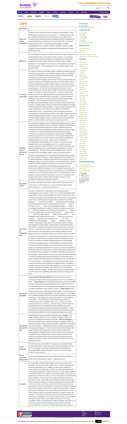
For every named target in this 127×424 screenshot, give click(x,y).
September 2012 (84, 137)
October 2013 (83, 118)
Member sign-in (104, 12)
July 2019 (82, 72)
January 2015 (83, 102)
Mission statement (98, 412)
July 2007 (82, 157)
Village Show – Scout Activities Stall (89, 56)
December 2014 (84, 104)
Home (20, 12)
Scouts (55, 12)
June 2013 (82, 124)
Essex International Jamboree (87, 166)
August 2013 (83, 120)
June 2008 (82, 149)
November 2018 (84, 77)
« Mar (80, 183)
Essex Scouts (83, 168)
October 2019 (83, 70)
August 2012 (83, 139)
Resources (84, 12)
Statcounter (19, 410)
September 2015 (84, 95)
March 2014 (82, 110)
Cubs (48, 12)
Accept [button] (98, 421)
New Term (82, 52)
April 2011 (82, 145)
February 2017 (83, 91)
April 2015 (82, 99)
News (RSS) (97, 413)
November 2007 (84, 155)
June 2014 (82, 106)
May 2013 (82, 126)
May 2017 (82, 87)
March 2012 (82, 143)
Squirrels (33, 12)
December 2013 (84, 116)
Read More (105, 421)
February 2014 (83, 112)
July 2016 (82, 93)
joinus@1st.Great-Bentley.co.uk (87, 27)
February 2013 (83, 130)
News (26, 12)
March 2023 (82, 62)
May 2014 (82, 108)
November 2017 (84, 85)
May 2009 (82, 147)
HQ (77, 12)
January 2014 (83, 114)
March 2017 (82, 89)
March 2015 (82, 101)
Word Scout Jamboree (85, 42)
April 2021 (82, 66)
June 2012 (82, 141)
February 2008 (83, 153)
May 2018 (82, 79)
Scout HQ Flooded (84, 48)
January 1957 (83, 159)
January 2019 (83, 75)
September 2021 (84, 64)
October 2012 (83, 135)
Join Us (71, 12)
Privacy (83, 415)
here (41, 187)
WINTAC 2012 (83, 172)
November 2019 (84, 68)
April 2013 (82, 128)
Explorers (63, 12)
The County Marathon (85, 170)
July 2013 (82, 122)
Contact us (84, 412)
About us (96, 411)
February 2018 (83, 81)
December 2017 (84, 83)
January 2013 (83, 131)
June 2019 (82, 73)
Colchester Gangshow (85, 164)
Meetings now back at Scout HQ (88, 54)
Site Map (84, 414)
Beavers (41, 12)
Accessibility (84, 413)
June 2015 (82, 97)
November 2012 (84, 133)
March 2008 (82, 151)
